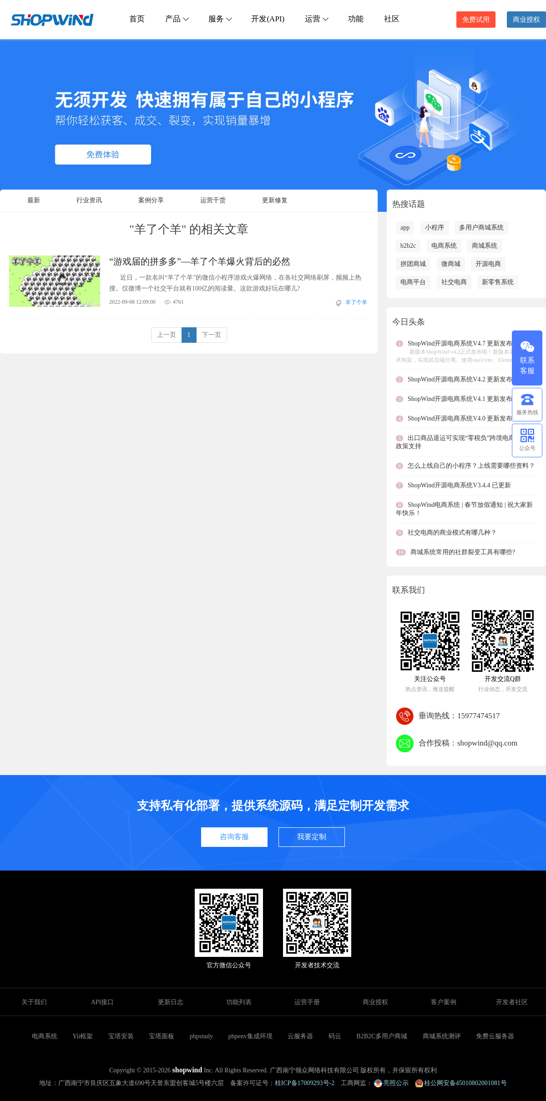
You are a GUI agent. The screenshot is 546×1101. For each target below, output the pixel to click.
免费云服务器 (495, 1036)
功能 (356, 19)
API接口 (102, 1002)
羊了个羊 (356, 302)
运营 (316, 19)
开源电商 (488, 263)
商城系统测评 (442, 1036)
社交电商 (454, 282)
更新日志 (170, 1002)
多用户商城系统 (481, 227)
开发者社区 (512, 1002)
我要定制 (311, 837)
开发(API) (267, 19)
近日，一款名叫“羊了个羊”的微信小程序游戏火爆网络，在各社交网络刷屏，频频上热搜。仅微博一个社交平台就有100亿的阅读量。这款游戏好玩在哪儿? (235, 283)
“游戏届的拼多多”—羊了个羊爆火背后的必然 (199, 261)
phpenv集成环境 (250, 1036)
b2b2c (408, 245)
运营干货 (213, 200)
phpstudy (201, 1036)
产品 (176, 19)
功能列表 (239, 1002)
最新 (33, 200)
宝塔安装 (121, 1036)
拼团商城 (413, 263)
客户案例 (443, 1002)
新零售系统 (498, 282)
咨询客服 (234, 837)
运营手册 (307, 1002)
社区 (391, 19)
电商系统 (444, 245)
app (405, 227)
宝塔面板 (161, 1036)
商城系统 (484, 245)
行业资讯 (89, 200)
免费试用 (476, 19)
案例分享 (151, 200)
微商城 (450, 263)
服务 (219, 19)
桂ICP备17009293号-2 (304, 1083)
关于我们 (34, 1002)
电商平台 (413, 282)
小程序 (434, 227)
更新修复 (275, 200)
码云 (335, 1036)
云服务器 (300, 1036)
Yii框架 (82, 1036)
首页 (137, 19)
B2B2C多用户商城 (381, 1036)
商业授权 (526, 19)
